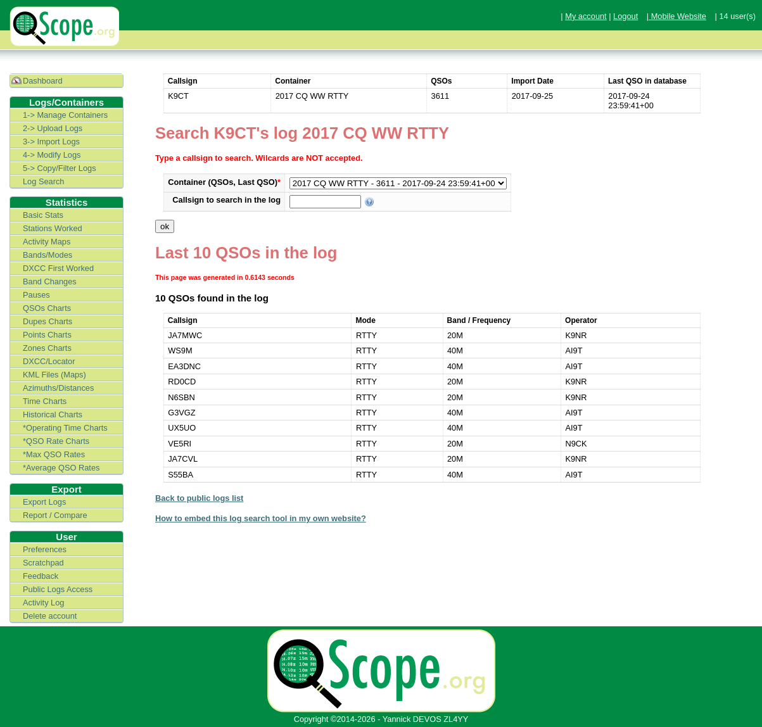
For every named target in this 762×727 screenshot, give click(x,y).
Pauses (36, 295)
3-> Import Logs (51, 141)
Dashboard (43, 80)
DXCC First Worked (58, 268)
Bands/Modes (47, 255)
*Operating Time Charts (65, 428)
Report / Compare (55, 515)
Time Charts (45, 401)
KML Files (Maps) (54, 374)
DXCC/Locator (49, 361)
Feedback (40, 576)
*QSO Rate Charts (56, 441)
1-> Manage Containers (65, 115)
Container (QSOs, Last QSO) (224, 182)
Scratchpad (43, 562)
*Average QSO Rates (61, 467)
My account (585, 16)
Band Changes (50, 281)
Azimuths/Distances (58, 388)
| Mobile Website (676, 16)
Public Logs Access (57, 589)
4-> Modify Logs (51, 155)
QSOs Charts (47, 308)
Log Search (43, 181)
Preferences (45, 549)
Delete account (50, 616)
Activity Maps (46, 241)
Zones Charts (47, 348)
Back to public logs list (199, 498)
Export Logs (44, 502)
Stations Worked (52, 228)
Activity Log (43, 602)
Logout (625, 16)
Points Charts (47, 334)
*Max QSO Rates (54, 454)
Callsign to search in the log (226, 200)
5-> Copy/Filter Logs (59, 168)
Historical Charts (52, 414)
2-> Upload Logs (52, 128)
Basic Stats (43, 215)
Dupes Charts (47, 321)
